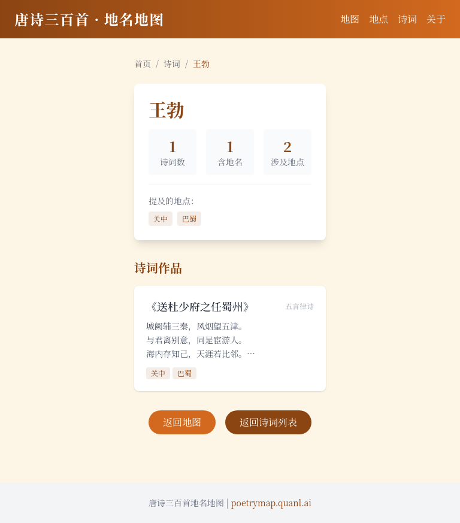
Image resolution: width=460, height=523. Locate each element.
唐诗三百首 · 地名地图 (89, 18)
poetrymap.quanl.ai (271, 503)
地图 (349, 19)
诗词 (407, 19)
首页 (142, 63)
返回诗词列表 (268, 422)
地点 (378, 19)
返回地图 (182, 422)
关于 (436, 19)
